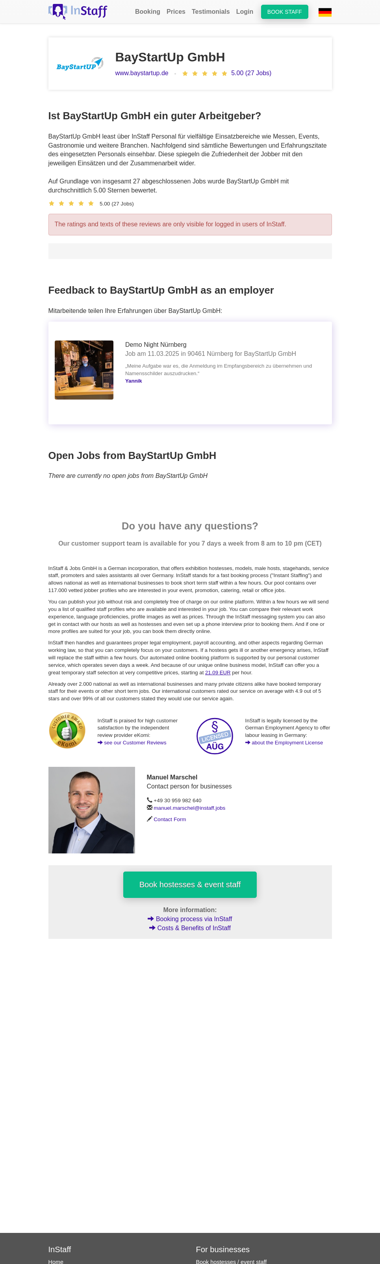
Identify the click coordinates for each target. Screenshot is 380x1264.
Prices (176, 11)
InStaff (59, 1249)
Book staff (284, 12)
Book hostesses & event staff (190, 884)
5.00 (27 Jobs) (251, 73)
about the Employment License (284, 743)
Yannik (133, 381)
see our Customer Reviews (132, 743)
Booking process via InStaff (190, 919)
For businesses (223, 1249)
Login (245, 11)
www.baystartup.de (142, 73)
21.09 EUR (218, 672)
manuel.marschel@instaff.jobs (189, 808)
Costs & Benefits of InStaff (190, 928)
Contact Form (170, 819)
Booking (147, 11)
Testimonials (211, 11)
